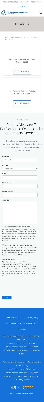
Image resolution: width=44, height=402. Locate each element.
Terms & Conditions (13, 323)
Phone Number (8, 191)
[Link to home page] (19, 13)
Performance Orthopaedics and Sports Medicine (21, 37)
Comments (6, 200)
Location (5, 156)
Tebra (32, 393)
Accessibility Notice (31, 323)
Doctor (5, 165)
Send (7, 297)
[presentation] (20, 286)
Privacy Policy (33, 317)
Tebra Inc (21, 317)
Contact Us (9, 39)
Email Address (7, 183)
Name (4, 174)
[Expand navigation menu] (41, 13)
